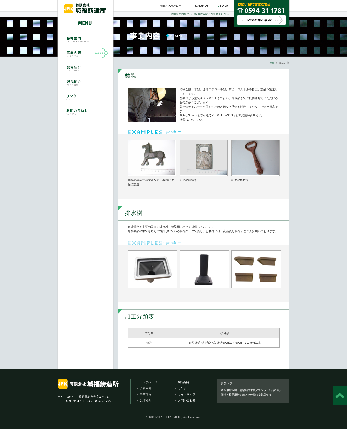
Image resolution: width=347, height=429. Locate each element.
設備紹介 (145, 400)
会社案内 (145, 388)
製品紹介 (184, 382)
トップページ (148, 382)
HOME (271, 62)
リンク (182, 388)
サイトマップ (186, 394)
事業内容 (145, 394)
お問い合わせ (186, 400)
